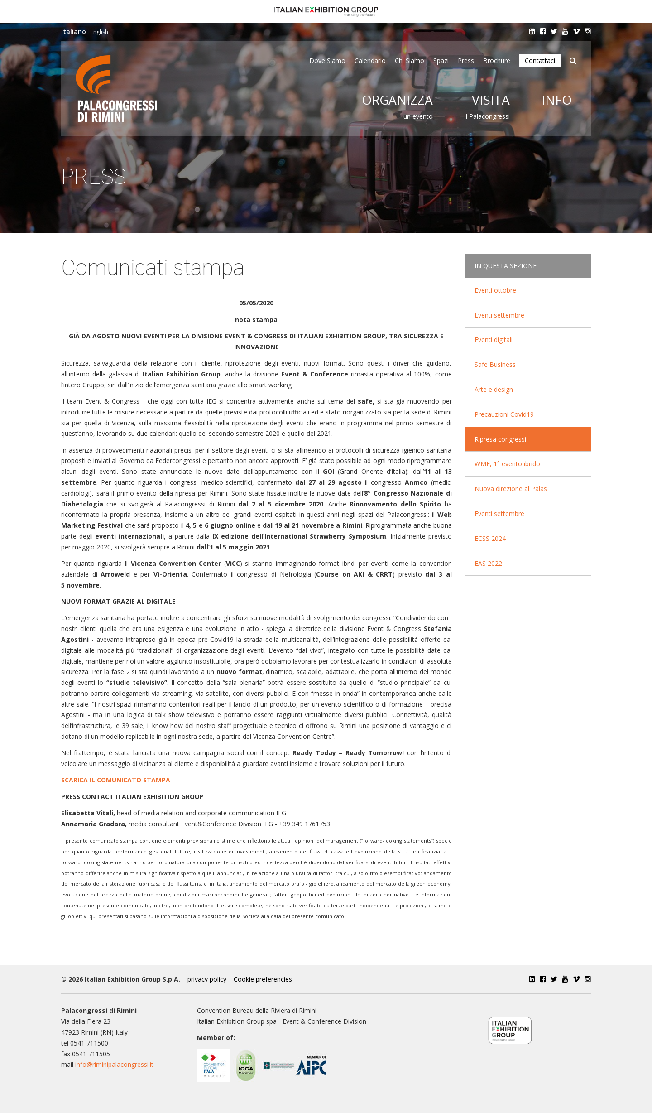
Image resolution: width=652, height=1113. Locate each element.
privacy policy (206, 979)
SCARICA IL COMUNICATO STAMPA (115, 780)
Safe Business (495, 364)
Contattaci (540, 60)
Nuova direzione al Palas (511, 488)
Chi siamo (409, 60)
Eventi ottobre (495, 290)
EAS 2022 (488, 563)
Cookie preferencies (263, 979)
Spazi (441, 60)
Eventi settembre (499, 315)
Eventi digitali (494, 339)
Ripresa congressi (500, 439)
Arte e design (494, 389)
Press (466, 60)
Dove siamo (327, 60)
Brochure (496, 60)
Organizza (397, 99)
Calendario (370, 60)
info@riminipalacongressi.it (114, 1064)
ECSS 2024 (490, 538)
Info (557, 99)
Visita (491, 99)
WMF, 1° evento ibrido (507, 463)
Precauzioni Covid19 (504, 414)
